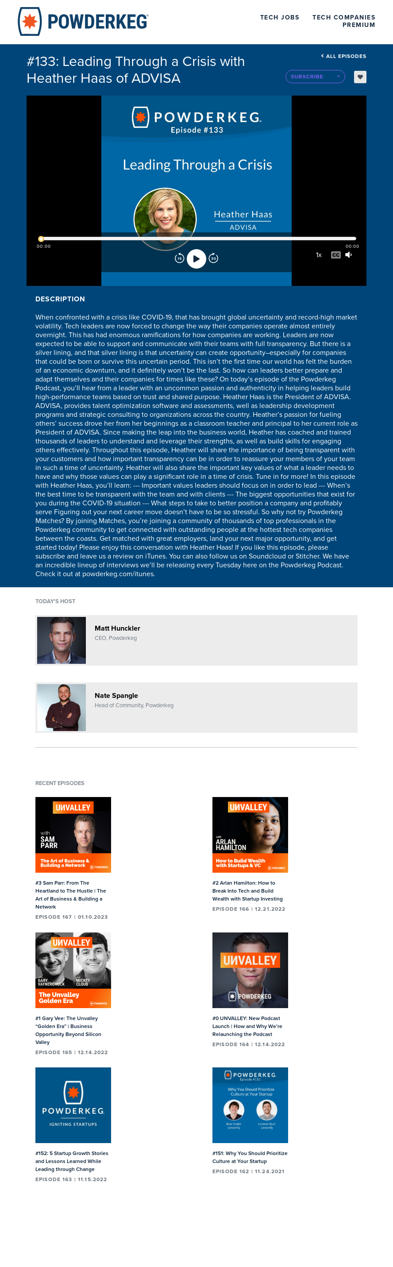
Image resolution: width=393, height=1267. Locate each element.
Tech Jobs (280, 17)
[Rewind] (179, 259)
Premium (359, 25)
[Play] (196, 259)
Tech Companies (343, 17)
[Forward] (213, 259)
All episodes (343, 56)
